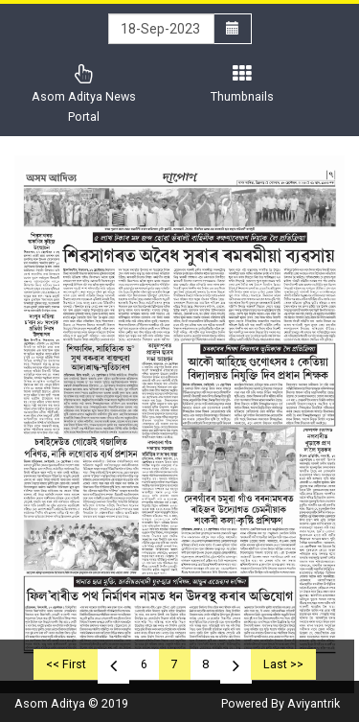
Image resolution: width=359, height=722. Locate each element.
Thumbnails (242, 84)
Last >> (283, 664)
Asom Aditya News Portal (84, 94)
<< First (66, 664)
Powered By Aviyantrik (280, 703)
